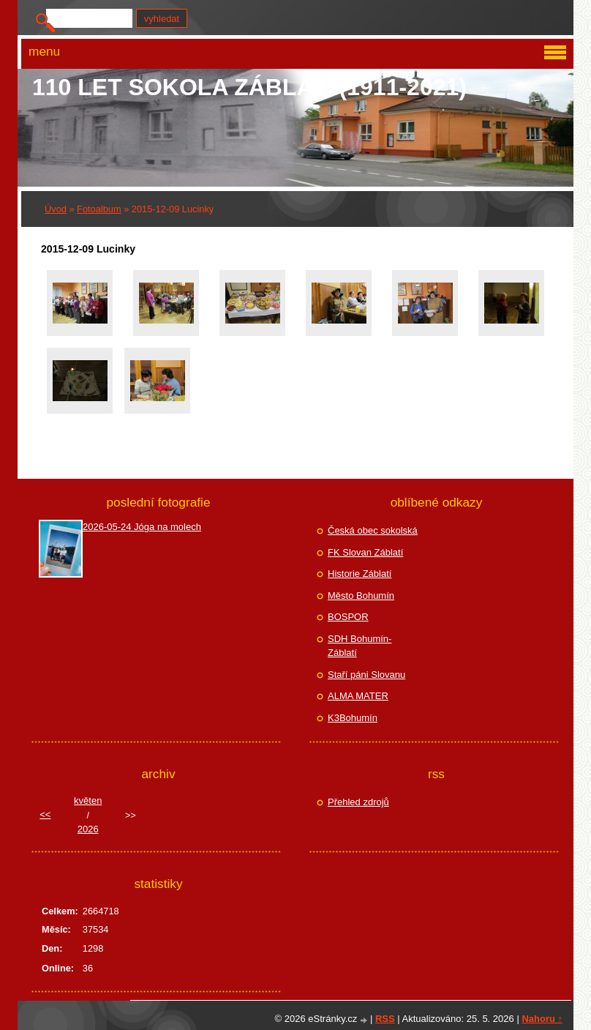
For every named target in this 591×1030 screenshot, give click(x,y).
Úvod (56, 209)
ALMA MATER (358, 695)
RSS (385, 1018)
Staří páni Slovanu (366, 674)
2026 (88, 829)
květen (88, 800)
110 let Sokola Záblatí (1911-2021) (249, 87)
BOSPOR (348, 616)
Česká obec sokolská (373, 530)
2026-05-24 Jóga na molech (142, 526)
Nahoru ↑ (542, 1018)
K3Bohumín (352, 717)
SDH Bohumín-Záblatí (359, 646)
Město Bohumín (361, 595)
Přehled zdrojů (358, 801)
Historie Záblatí (359, 573)
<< (44, 814)
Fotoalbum (99, 209)
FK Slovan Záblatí (365, 552)
